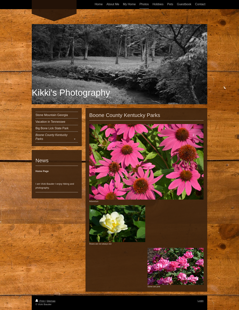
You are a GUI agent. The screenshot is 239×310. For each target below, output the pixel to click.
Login (201, 300)
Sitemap (50, 301)
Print (40, 301)
